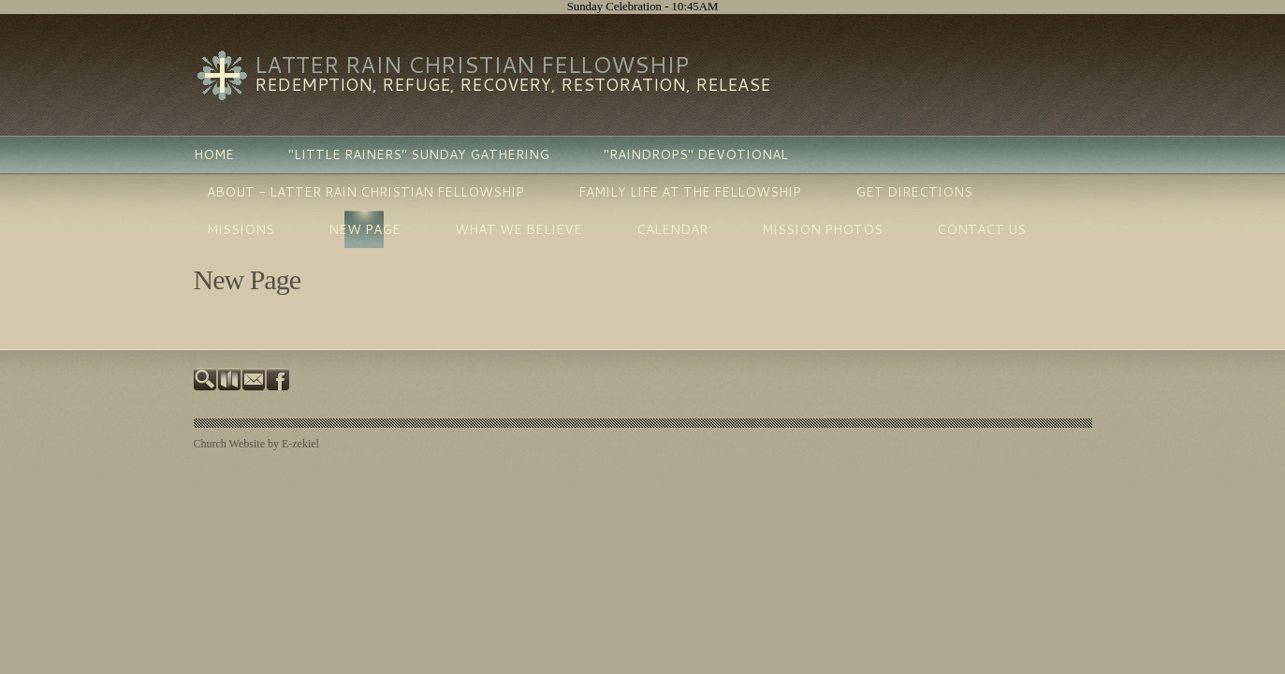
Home (214, 154)
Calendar (672, 229)
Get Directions (913, 192)
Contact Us (981, 229)
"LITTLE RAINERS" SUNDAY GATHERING (418, 154)
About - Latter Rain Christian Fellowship (365, 192)
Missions (240, 229)
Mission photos (822, 229)
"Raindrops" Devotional (696, 154)
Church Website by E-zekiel (256, 443)
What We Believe (518, 229)
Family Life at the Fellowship (689, 192)
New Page (365, 229)
